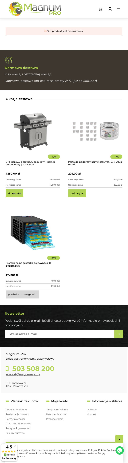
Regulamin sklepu (16, 409)
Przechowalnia (54, 418)
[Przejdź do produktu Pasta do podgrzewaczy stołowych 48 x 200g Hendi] (95, 136)
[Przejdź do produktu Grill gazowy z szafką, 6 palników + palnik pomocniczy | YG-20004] (33, 136)
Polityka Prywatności (18, 428)
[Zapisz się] (118, 334)
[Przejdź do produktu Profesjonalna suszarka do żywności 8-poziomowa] (33, 237)
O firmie (91, 409)
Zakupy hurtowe (15, 432)
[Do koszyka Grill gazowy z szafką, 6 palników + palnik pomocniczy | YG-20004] (14, 193)
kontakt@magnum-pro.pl (23, 374)
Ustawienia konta (56, 414)
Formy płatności (15, 418)
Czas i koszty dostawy (18, 423)
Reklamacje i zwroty (17, 414)
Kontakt (91, 414)
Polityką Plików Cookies (102, 450)
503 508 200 (32, 368)
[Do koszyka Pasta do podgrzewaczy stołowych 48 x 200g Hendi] (77, 193)
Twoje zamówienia (57, 409)
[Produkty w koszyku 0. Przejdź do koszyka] (101, 9)
